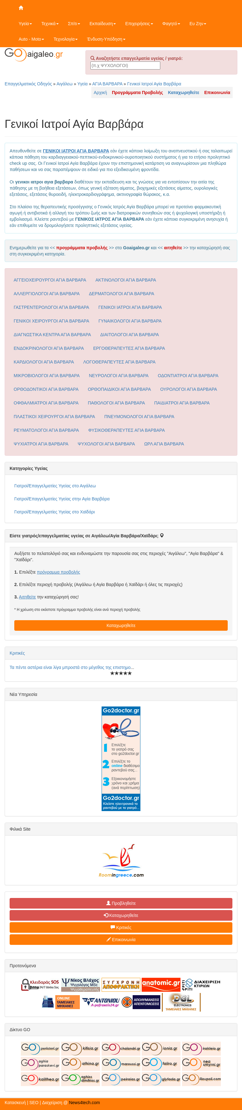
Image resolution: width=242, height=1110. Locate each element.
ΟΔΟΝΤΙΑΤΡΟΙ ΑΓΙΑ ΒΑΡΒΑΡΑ (188, 375)
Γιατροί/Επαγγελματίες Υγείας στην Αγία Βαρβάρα (62, 498)
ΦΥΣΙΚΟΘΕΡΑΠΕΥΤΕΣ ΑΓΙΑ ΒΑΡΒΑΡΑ (126, 430)
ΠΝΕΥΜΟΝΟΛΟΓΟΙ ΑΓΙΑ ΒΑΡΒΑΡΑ (139, 416)
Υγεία (25, 23)
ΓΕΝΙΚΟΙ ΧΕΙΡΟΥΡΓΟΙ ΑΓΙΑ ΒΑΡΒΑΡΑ (51, 320)
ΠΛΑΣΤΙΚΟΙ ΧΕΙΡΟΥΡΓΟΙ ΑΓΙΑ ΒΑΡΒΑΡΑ (54, 416)
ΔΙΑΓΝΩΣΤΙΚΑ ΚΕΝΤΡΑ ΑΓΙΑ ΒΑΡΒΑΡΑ (52, 334)
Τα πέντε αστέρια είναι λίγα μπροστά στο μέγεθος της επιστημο (70, 667)
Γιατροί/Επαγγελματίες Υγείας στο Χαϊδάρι (54, 511)
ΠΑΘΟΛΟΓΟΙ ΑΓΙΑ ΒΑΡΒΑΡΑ (116, 402)
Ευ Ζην (197, 23)
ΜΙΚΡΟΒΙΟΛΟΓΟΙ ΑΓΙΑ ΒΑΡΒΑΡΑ (47, 375)
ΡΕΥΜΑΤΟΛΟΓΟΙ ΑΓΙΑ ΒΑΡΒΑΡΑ (46, 430)
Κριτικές (17, 653)
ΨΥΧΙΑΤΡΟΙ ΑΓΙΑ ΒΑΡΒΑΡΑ (41, 443)
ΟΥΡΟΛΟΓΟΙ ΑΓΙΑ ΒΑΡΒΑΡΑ (188, 389)
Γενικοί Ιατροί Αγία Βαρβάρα (154, 83)
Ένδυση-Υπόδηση (106, 39)
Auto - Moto (31, 39)
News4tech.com (84, 1102)
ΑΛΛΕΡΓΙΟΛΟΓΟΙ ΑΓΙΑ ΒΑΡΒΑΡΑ (47, 293)
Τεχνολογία (65, 39)
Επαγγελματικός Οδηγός (28, 83)
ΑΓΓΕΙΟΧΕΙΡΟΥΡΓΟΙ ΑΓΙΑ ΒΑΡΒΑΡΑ (50, 280)
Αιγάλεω (65, 83)
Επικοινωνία (121, 939)
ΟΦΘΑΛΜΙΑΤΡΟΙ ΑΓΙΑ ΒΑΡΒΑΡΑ (46, 402)
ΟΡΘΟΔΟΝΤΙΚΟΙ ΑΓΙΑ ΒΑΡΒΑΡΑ (46, 389)
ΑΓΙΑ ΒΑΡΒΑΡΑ (107, 83)
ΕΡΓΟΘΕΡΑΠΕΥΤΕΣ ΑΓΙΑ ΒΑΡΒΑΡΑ (129, 348)
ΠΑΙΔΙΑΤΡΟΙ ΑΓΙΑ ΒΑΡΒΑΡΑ (182, 402)
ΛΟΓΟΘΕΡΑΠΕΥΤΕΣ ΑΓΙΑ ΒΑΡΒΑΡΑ (119, 361)
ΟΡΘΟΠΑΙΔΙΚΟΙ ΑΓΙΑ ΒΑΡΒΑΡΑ (119, 389)
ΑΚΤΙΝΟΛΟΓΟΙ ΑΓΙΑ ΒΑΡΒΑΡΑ (125, 280)
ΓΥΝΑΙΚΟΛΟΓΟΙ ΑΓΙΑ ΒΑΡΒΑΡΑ (130, 320)
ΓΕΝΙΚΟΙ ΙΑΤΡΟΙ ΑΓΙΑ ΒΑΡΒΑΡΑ (130, 307)
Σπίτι (74, 23)
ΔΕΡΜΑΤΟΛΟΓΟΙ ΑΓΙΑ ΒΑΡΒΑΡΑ (121, 293)
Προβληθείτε (121, 903)
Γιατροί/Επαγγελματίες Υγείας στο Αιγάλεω (55, 485)
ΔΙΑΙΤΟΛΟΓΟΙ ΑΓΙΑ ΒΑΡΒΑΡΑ (129, 334)
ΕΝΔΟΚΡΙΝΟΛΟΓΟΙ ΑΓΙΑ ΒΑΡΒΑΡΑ (49, 348)
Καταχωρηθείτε (121, 625)
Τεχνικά (50, 23)
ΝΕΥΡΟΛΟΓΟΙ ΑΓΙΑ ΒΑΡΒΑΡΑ (118, 375)
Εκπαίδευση (102, 23)
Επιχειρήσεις (139, 23)
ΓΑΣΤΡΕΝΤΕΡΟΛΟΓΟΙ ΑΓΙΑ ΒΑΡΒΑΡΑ (51, 307)
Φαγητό (171, 23)
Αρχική (100, 92)
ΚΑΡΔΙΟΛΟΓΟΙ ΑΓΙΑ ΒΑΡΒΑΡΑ (44, 361)
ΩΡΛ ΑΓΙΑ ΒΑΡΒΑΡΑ (164, 443)
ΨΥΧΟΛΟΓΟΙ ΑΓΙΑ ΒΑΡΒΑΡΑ (106, 443)
